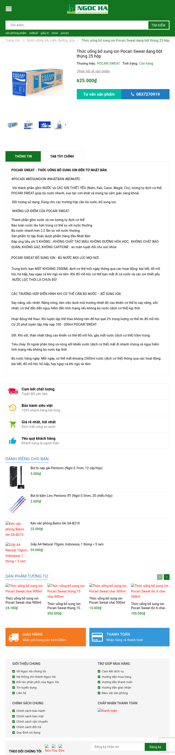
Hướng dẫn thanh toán (117, 625)
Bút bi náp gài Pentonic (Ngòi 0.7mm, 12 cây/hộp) (67, 468)
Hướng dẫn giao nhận (116, 630)
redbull (33, 33)
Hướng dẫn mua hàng (116, 619)
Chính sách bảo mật (30, 659)
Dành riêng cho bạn (27, 458)
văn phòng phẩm (15, 33)
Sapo (128, 751)
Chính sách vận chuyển (32, 664)
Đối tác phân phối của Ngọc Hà (37, 625)
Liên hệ (21, 636)
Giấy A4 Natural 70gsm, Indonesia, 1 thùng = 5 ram (67, 514)
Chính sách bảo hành (30, 653)
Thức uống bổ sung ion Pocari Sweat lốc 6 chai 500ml (148, 551)
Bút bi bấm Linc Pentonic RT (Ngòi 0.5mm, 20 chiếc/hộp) (72, 483)
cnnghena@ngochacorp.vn (34, 737)
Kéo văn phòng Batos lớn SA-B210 (55, 499)
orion (54, 33)
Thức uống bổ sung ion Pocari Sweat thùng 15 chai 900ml (64, 551)
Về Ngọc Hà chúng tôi (31, 614)
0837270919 (31, 731)
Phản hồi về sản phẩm (93, 71)
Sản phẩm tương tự (26, 535)
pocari (65, 33)
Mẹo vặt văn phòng (115, 636)
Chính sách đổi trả (28, 670)
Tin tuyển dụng (26, 630)
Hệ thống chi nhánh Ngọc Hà (36, 619)
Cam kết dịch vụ (113, 614)
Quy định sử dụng (28, 675)
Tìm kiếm (158, 25)
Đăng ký (155, 690)
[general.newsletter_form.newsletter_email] (128, 690)
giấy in (45, 33)
